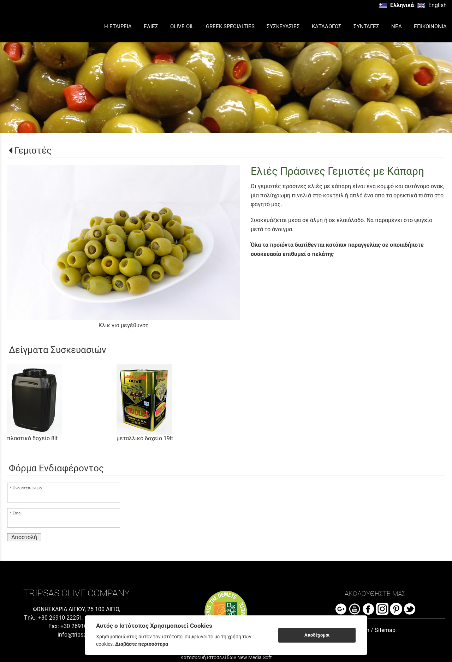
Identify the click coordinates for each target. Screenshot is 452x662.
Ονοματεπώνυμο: (28, 488)
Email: (18, 513)
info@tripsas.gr (77, 634)
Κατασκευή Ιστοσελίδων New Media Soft (226, 657)
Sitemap (385, 630)
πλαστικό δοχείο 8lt (32, 438)
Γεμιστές (33, 150)
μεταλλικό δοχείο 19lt (145, 438)
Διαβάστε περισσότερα (141, 644)
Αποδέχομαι (316, 635)
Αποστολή (24, 537)
